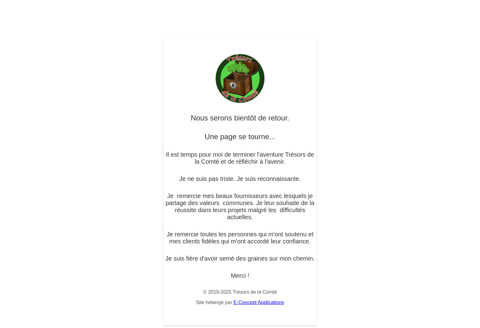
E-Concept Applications (259, 302)
